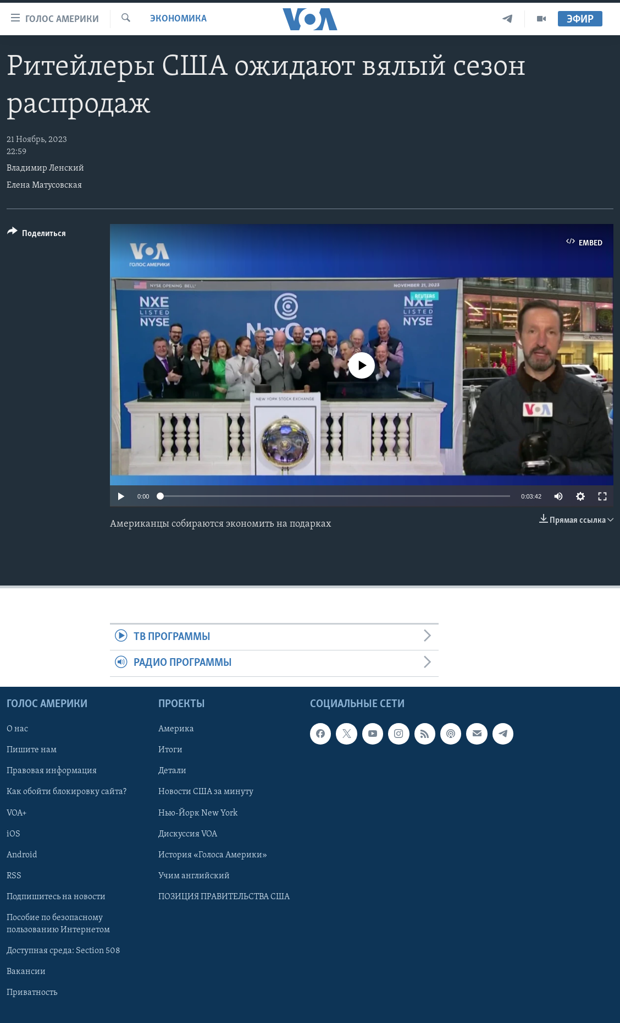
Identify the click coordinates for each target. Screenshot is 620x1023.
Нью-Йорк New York (197, 812)
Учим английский (194, 876)
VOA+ (17, 812)
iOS (13, 833)
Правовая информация (52, 771)
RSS (14, 876)
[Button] (36, 235)
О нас (17, 729)
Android (22, 854)
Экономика (178, 19)
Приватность (32, 992)
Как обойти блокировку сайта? (66, 791)
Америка (176, 729)
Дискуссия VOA (187, 833)
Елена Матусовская (44, 185)
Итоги (170, 750)
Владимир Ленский (45, 168)
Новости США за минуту (205, 791)
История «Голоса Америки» (212, 854)
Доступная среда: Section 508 (63, 951)
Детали (172, 771)
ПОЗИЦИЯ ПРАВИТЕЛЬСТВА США (224, 897)
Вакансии (26, 971)
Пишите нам (32, 750)
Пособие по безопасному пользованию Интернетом (58, 923)
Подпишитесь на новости (56, 897)
